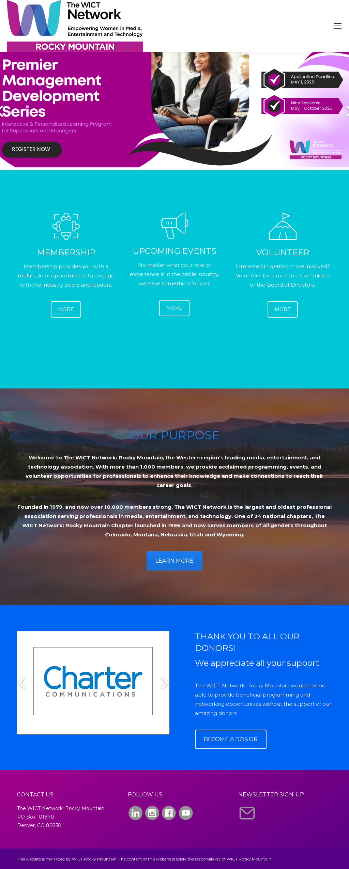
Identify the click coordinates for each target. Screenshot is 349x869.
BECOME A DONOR (231, 739)
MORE (66, 309)
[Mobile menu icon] (337, 25)
